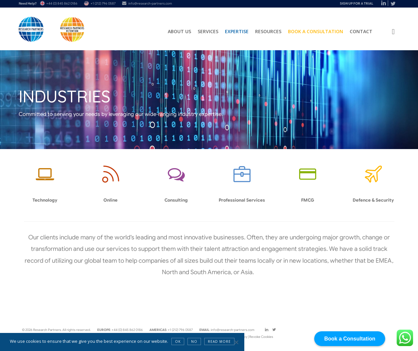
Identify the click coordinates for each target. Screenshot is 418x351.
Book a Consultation (315, 31)
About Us (179, 31)
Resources (268, 31)
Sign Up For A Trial (356, 3)
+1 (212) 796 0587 (103, 3)
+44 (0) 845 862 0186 (61, 3)
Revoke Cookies (261, 337)
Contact (361, 31)
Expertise (237, 31)
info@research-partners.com (150, 3)
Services (208, 31)
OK (178, 341)
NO (194, 341)
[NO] (236, 342)
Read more (219, 341)
